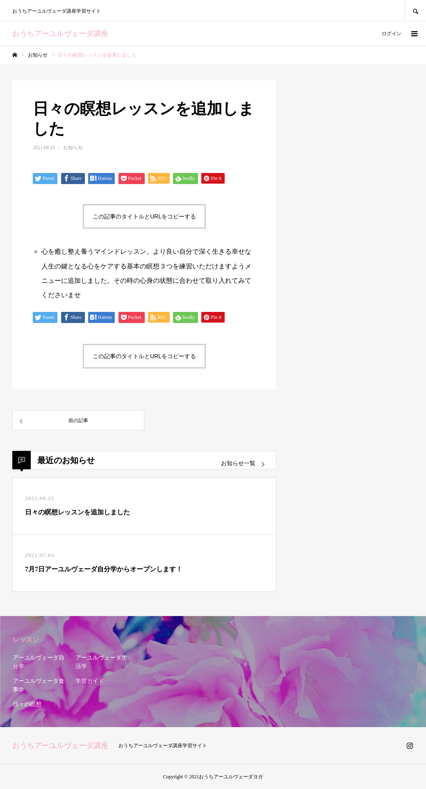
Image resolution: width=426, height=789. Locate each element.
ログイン (391, 33)
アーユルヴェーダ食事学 (38, 685)
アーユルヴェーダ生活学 (101, 662)
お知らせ (73, 147)
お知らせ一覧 (238, 463)
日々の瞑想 (27, 704)
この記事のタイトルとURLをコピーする (144, 216)
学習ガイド (89, 681)
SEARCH (415, 10)
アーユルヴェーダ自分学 (38, 662)
